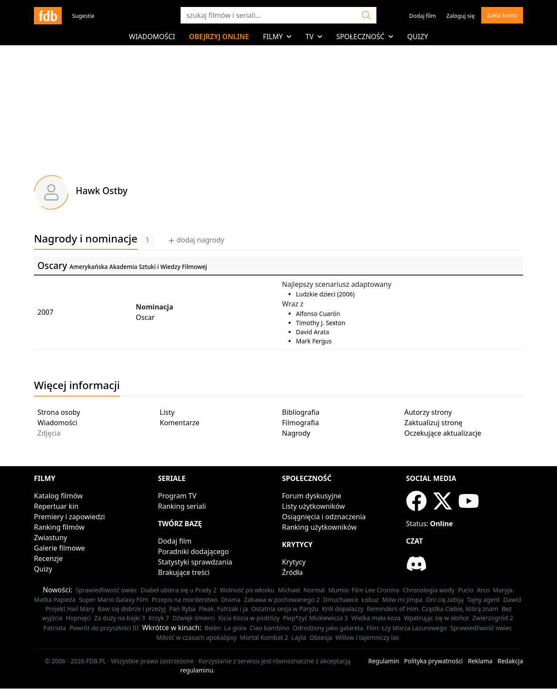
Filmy (277, 36)
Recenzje (48, 558)
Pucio (465, 590)
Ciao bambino (269, 628)
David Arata (312, 332)
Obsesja (320, 637)
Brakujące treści (184, 572)
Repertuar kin (56, 506)
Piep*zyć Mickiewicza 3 (315, 618)
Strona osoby (58, 412)
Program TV (177, 496)
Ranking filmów (59, 527)
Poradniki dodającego (193, 551)
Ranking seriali (182, 506)
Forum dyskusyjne (312, 496)
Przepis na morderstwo (185, 599)
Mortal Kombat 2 (264, 637)
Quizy (417, 36)
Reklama (480, 661)
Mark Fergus (314, 341)
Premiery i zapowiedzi (69, 516)
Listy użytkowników (313, 506)
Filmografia (300, 422)
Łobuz (370, 599)
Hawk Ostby (102, 191)
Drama (231, 599)
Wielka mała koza (375, 618)
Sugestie (83, 16)
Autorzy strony (428, 412)
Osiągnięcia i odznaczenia (324, 516)
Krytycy (293, 562)
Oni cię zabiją (445, 599)
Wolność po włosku (247, 590)
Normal (314, 590)
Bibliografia (300, 412)
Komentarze (179, 422)
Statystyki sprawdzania (195, 562)
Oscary (52, 265)
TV (313, 36)
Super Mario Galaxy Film (113, 599)
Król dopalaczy (342, 609)
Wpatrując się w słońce (436, 618)
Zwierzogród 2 (492, 618)
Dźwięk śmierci (193, 618)
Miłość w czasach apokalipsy (196, 637)
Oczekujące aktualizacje (442, 433)
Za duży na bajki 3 (119, 618)
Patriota (55, 628)
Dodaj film (422, 16)
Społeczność (364, 36)
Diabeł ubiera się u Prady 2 (179, 590)
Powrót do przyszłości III (103, 628)
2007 (45, 312)
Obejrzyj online (219, 36)
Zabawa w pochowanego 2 (281, 599)
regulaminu (196, 670)
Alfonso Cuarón (318, 313)
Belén (213, 628)
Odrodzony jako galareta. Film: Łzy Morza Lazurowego (370, 628)
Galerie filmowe (59, 548)
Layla (299, 637)
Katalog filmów (58, 496)
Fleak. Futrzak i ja (223, 609)
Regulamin (383, 661)
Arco (483, 590)
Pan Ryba (182, 609)
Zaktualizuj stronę (433, 422)
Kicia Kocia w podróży (248, 618)
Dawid (512, 599)
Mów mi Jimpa (402, 599)
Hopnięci (78, 618)
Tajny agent (483, 599)
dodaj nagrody (196, 240)
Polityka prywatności (433, 661)
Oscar (145, 317)
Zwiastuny (50, 537)
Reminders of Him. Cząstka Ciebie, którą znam (432, 609)
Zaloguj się (460, 16)
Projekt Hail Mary (69, 609)
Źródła (292, 572)
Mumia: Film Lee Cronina (363, 590)
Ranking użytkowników (319, 527)
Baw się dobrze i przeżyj (131, 609)
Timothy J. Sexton (321, 323)
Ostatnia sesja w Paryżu (285, 609)
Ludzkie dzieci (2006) (325, 294)
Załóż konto (502, 15)
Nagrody (296, 433)
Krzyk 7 (158, 618)
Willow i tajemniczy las (367, 637)
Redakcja (510, 661)
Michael (289, 590)
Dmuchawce (340, 599)
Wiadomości (152, 36)
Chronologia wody (429, 590)
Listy (167, 412)
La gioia (235, 628)
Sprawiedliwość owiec (106, 590)
